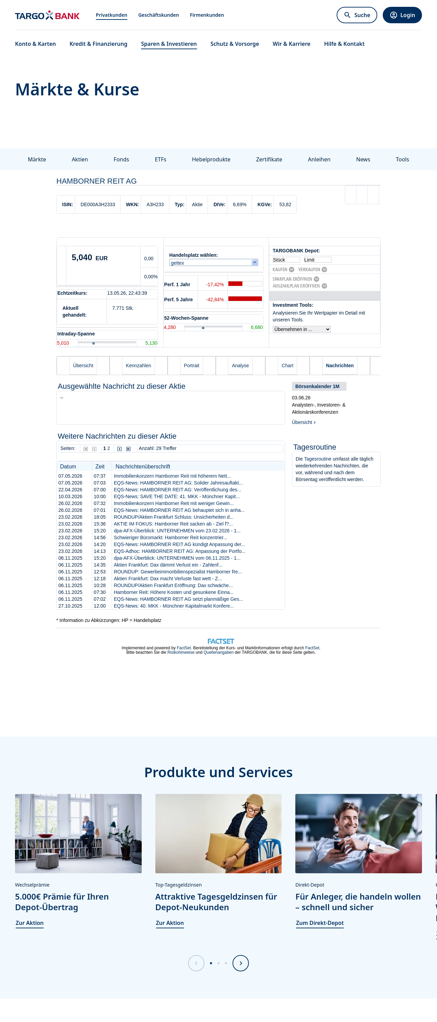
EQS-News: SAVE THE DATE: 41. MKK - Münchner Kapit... (177, 496)
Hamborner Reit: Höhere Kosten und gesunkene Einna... (174, 592)
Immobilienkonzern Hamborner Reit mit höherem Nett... (172, 476)
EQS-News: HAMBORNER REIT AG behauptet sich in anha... (179, 510)
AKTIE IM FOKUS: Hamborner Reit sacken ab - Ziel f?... (173, 524)
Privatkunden (111, 15)
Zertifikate (269, 159)
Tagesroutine (318, 459)
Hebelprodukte (211, 159)
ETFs (160, 159)
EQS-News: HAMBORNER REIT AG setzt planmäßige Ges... (178, 599)
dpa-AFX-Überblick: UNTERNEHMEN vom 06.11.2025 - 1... (177, 558)
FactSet (184, 648)
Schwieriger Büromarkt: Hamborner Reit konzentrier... (170, 537)
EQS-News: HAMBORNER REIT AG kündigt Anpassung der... (179, 544)
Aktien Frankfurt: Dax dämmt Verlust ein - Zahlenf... (168, 565)
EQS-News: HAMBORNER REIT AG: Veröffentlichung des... (177, 489)
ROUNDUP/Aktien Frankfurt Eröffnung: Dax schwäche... (173, 585)
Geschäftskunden (158, 15)
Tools (402, 159)
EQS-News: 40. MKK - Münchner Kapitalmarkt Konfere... (174, 606)
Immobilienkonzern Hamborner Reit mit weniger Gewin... (174, 503)
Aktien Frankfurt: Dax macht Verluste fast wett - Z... (168, 578)
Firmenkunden (207, 15)
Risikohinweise (180, 652)
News (363, 159)
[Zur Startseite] (47, 15)
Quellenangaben (218, 652)
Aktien (80, 159)
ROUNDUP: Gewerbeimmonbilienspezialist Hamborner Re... (178, 571)
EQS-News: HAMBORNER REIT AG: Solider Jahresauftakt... (178, 483)
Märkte (37, 159)
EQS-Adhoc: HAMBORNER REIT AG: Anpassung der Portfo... (179, 551)
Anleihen (319, 159)
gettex (179, 263)
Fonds (121, 159)
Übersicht (302, 422)
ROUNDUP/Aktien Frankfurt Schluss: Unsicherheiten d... (174, 517)
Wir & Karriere (291, 44)
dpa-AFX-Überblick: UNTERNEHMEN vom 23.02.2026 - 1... (177, 530)
